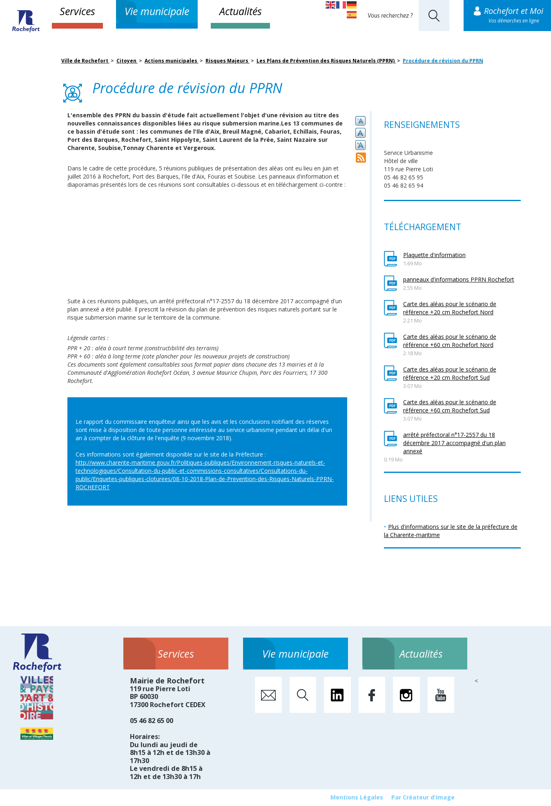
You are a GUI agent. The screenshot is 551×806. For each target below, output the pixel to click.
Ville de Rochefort (85, 60)
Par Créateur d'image (423, 797)
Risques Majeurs (227, 60)
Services (77, 11)
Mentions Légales (356, 797)
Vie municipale (157, 11)
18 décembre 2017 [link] (268, 301)
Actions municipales (172, 60)
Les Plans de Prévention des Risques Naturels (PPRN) (326, 60)
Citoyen (127, 60)
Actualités (240, 11)
